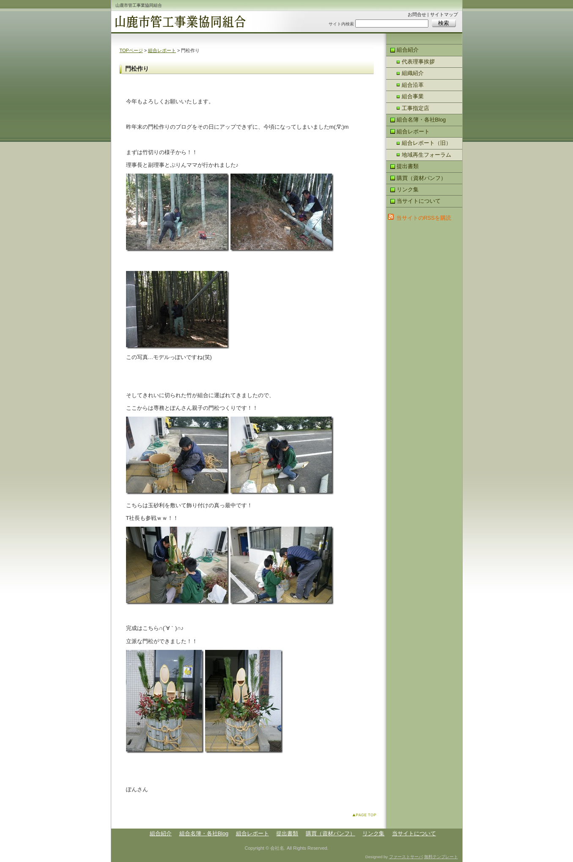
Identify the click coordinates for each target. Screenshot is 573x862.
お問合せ (417, 14)
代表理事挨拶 (418, 61)
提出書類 (408, 166)
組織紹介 (413, 73)
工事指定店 (415, 108)
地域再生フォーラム (426, 155)
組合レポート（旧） (426, 143)
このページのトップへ (366, 816)
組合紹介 (408, 50)
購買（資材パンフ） (421, 178)
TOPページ (131, 50)
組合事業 (413, 96)
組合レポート (162, 50)
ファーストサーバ (406, 856)
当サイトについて (419, 201)
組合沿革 (413, 85)
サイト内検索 (341, 24)
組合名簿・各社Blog (421, 119)
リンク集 (408, 189)
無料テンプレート (441, 856)
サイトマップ (444, 14)
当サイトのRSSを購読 (423, 218)
